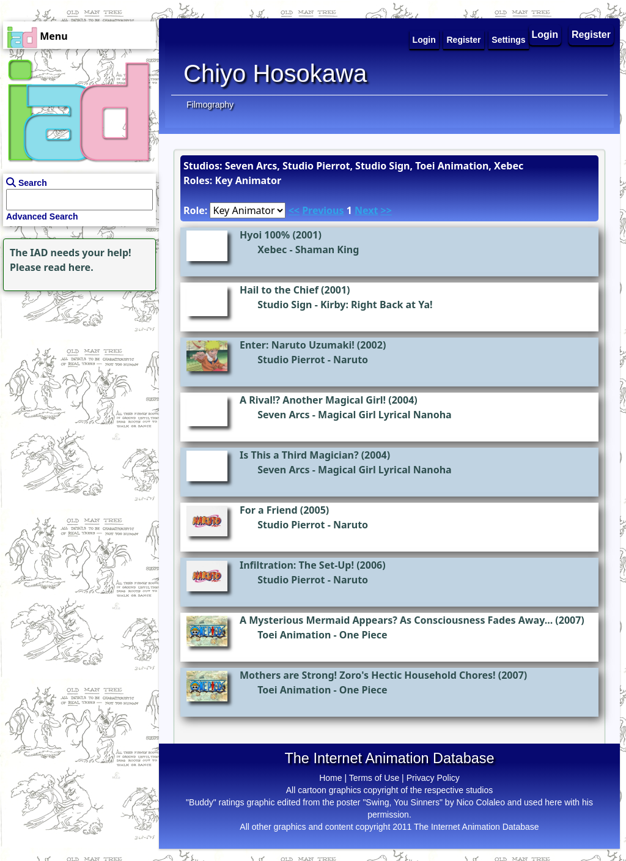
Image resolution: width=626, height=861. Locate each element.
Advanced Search (42, 216)
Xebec (272, 249)
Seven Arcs (283, 414)
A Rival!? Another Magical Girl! (313, 400)
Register (591, 34)
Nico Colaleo (481, 802)
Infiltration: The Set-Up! (297, 565)
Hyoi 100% (265, 235)
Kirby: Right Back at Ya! (376, 304)
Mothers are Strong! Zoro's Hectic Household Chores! (368, 675)
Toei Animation (294, 634)
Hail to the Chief (279, 290)
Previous (323, 210)
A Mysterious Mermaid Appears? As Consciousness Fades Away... (396, 620)
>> (386, 210)
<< (294, 210)
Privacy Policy (433, 778)
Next (366, 210)
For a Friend (269, 510)
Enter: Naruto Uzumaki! (297, 345)
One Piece (363, 634)
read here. (69, 267)
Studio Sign (284, 304)
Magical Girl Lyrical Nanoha (385, 414)
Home (330, 778)
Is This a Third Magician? (299, 455)
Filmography (210, 104)
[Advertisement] (76, 370)
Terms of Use (374, 778)
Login (545, 34)
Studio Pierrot (291, 359)
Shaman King (327, 249)
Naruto (350, 359)
